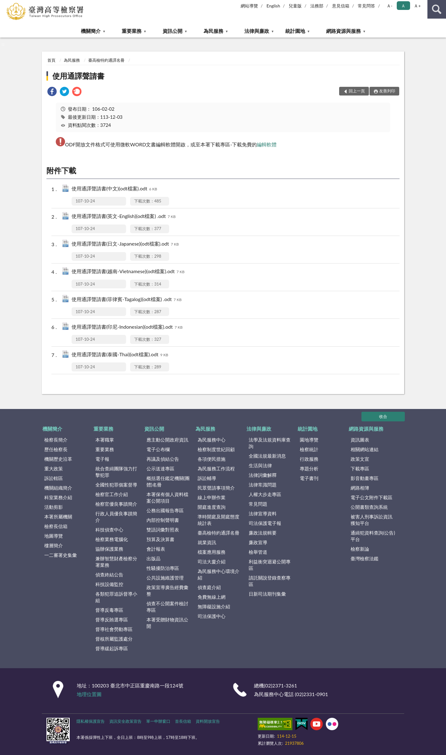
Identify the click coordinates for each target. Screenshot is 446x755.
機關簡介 (91, 31)
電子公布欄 (158, 449)
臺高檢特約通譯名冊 (106, 60)
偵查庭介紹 (209, 587)
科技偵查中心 (109, 529)
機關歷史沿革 (58, 459)
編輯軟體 (267, 144)
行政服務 (309, 459)
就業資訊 (207, 542)
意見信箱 (340, 5)
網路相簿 (360, 488)
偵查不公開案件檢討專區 (167, 607)
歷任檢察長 (56, 449)
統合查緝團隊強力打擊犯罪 (116, 472)
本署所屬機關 (58, 516)
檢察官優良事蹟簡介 (116, 504)
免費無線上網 (211, 597)
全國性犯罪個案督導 (116, 484)
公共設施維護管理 (165, 577)
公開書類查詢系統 (369, 507)
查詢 (436, 9)
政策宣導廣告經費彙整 (167, 590)
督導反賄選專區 (111, 619)
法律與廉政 (256, 31)
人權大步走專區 (265, 494)
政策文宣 (360, 459)
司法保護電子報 (265, 523)
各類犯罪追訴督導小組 (116, 597)
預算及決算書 (160, 539)
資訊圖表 (360, 439)
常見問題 (258, 504)
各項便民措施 (211, 459)
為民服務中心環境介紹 (218, 574)
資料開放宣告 (208, 721)
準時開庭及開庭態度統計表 (218, 520)
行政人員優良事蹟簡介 (116, 517)
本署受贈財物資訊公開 (167, 623)
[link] (52, 92)
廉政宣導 (258, 542)
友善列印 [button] (387, 90)
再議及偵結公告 (162, 459)
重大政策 (53, 468)
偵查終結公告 (109, 574)
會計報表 (155, 549)
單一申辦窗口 (158, 721)
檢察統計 (309, 449)
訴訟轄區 (53, 478)
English (273, 5)
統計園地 (295, 31)
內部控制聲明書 (162, 520)
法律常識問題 (263, 484)
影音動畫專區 (364, 478)
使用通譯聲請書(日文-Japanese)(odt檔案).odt (125, 244)
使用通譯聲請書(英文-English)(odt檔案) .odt (124, 216)
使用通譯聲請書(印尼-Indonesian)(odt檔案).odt (127, 327)
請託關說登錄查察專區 (270, 581)
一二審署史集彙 (60, 555)
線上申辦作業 (211, 497)
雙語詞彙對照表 (162, 529)
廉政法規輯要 (263, 532)
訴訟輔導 (207, 478)
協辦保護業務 (109, 549)
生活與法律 (260, 465)
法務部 (316, 5)
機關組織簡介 (58, 488)
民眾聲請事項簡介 (216, 488)
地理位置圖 (89, 694)
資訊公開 (172, 31)
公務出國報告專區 (165, 510)
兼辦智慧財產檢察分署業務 (116, 562)
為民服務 (213, 31)
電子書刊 (309, 478)
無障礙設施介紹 (214, 606)
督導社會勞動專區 (114, 629)
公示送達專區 (160, 468)
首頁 (51, 60)
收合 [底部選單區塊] (383, 416)
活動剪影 (53, 507)
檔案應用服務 (211, 552)
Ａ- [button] (389, 5)
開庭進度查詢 (211, 507)
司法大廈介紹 (211, 561)
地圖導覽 (53, 536)
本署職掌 (104, 439)
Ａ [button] (403, 5)
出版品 (153, 558)
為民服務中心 (211, 439)
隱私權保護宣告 (91, 721)
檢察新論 (360, 549)
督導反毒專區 (109, 610)
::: (5, 4)
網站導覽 (249, 5)
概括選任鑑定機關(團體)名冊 (168, 481)
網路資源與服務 (343, 31)
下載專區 (360, 468)
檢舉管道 (258, 552)
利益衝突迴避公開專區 (270, 565)
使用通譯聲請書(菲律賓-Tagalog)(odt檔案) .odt (126, 299)
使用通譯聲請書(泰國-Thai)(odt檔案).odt (120, 354)
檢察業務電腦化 (111, 539)
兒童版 (295, 5)
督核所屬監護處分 (114, 639)
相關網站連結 (364, 449)
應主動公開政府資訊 (167, 439)
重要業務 (132, 31)
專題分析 (309, 468)
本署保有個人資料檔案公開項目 (167, 497)
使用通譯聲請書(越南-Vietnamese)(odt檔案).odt (128, 271)
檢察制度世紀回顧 (216, 449)
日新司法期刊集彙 (267, 594)
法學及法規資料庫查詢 (270, 443)
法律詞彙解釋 (263, 475)
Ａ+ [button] (417, 5)
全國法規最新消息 (267, 456)
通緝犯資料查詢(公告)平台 (373, 536)
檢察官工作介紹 (111, 494)
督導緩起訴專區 (111, 648)
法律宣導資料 (263, 513)
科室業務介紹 (58, 497)
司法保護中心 (211, 616)
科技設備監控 (109, 584)
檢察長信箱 (56, 526)
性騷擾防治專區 (162, 568)
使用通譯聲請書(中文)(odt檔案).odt (114, 189)
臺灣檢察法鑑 (364, 558)
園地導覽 (309, 439)
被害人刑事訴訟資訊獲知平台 (371, 520)
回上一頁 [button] (357, 90)
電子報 (102, 459)
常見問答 (366, 5)
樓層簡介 (53, 545)
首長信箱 (183, 721)
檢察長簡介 (56, 439)
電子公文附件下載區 (371, 497)
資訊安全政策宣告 (125, 721)
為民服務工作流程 (216, 468)
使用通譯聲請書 (78, 75)
